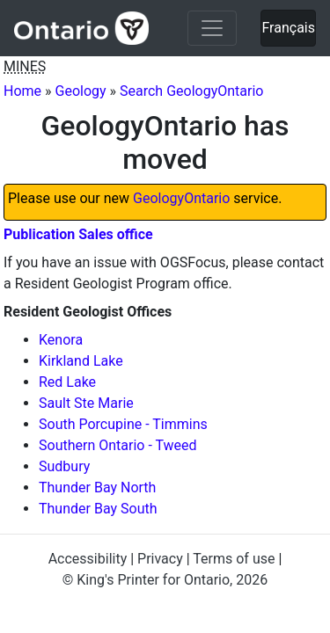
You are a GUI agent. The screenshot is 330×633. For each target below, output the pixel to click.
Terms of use (234, 558)
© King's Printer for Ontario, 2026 (165, 579)
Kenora (61, 339)
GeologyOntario (181, 198)
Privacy (160, 558)
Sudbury (64, 466)
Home (22, 91)
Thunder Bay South (98, 508)
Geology (80, 91)
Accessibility (88, 558)
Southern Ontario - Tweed (118, 445)
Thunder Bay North (97, 487)
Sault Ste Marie (86, 403)
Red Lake (67, 382)
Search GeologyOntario (191, 91)
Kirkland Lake (81, 361)
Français (288, 27)
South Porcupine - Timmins (123, 424)
